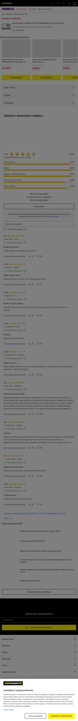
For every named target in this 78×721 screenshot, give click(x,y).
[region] (39, 700)
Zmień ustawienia (35, 716)
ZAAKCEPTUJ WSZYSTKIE (61, 716)
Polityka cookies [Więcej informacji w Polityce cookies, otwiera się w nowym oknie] (8, 710)
